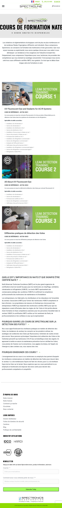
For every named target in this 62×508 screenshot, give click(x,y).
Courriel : (6, 468)
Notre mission (7, 398)
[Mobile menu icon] (3, 6)
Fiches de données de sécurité (13, 421)
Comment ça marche (10, 404)
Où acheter (57, 2)
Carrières (6, 424)
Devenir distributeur (9, 419)
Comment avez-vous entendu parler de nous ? (19, 478)
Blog (4, 427)
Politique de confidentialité (12, 430)
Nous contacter (8, 409)
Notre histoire (7, 401)
